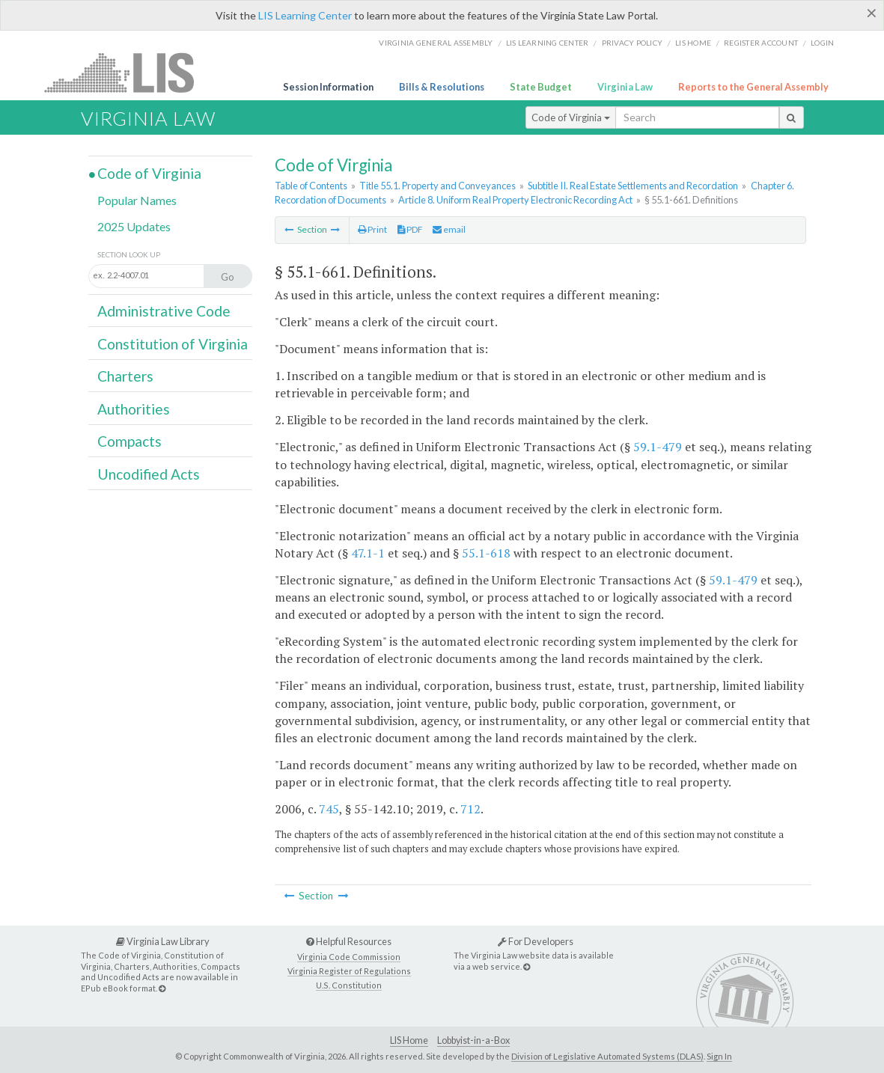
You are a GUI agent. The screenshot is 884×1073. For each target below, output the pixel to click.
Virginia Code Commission (348, 957)
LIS (127, 72)
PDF (410, 229)
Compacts (129, 441)
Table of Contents (311, 186)
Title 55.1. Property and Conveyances (437, 186)
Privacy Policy (632, 42)
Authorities (133, 409)
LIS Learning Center (305, 15)
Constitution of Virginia (172, 343)
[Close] (871, 12)
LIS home (693, 42)
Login (822, 42)
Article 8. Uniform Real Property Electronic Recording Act (515, 200)
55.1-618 (486, 553)
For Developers (535, 941)
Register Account (761, 42)
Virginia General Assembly (436, 42)
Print (372, 229)
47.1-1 (368, 553)
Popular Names (137, 200)
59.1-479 (657, 446)
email (449, 229)
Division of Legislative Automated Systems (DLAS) (607, 1056)
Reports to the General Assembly (753, 87)
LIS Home (409, 1040)
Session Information (328, 87)
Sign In (719, 1056)
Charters (125, 376)
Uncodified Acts (148, 474)
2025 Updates (134, 226)
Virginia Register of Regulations (349, 971)
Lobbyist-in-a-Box (473, 1040)
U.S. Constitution (349, 985)
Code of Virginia (570, 117)
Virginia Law (625, 87)
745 (329, 809)
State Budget (541, 87)
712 (470, 809)
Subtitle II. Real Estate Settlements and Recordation (633, 186)
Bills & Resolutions (441, 87)
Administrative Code (164, 311)
